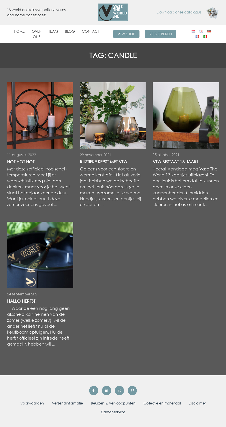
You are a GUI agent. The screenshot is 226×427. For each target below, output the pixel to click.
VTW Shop (126, 34)
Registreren (160, 34)
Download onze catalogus (188, 12)
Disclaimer (197, 403)
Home (19, 31)
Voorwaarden (32, 403)
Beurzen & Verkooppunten (113, 403)
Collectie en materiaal (162, 403)
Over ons (36, 34)
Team (53, 31)
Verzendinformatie (67, 403)
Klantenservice (113, 412)
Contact (90, 31)
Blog (70, 31)
